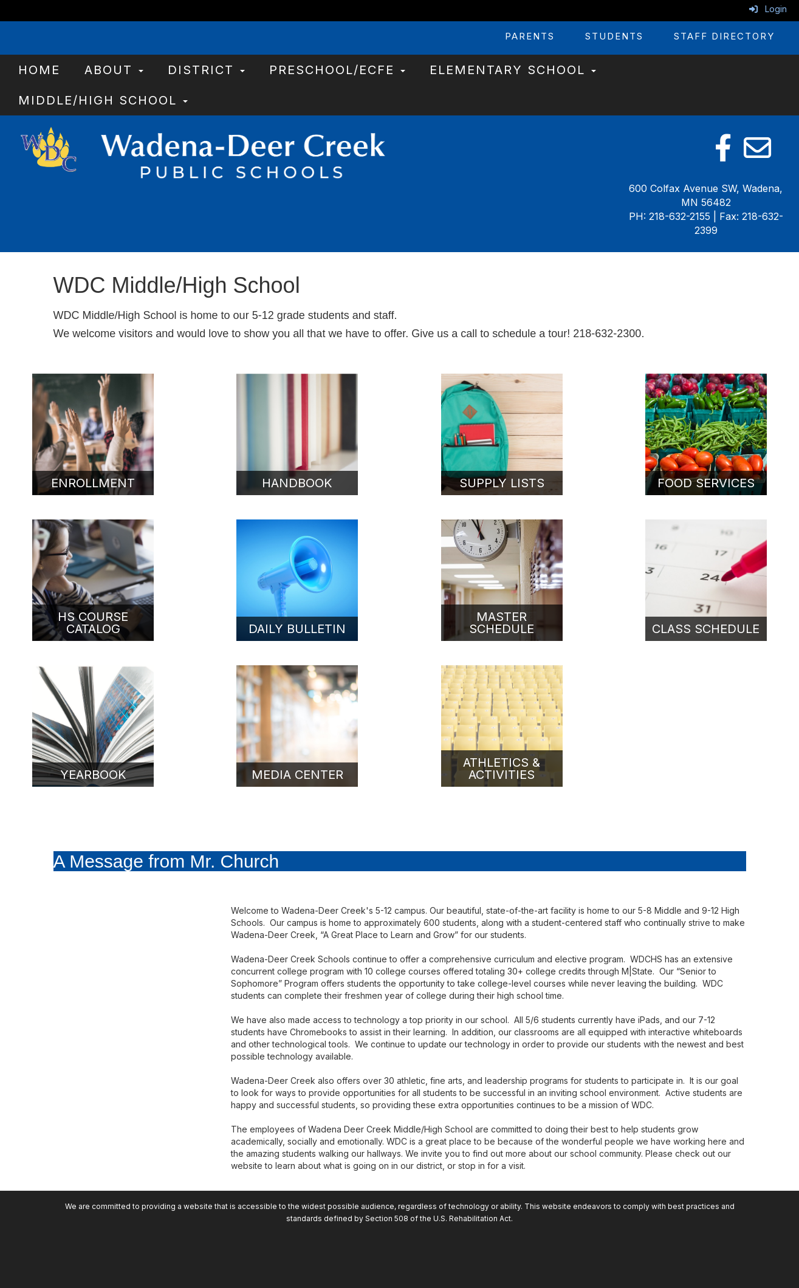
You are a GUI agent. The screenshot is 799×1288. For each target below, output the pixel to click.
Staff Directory (724, 36)
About (113, 70)
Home (39, 70)
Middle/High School (103, 100)
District (206, 70)
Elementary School (513, 70)
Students (614, 36)
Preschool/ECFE (337, 70)
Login (768, 9)
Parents (530, 36)
